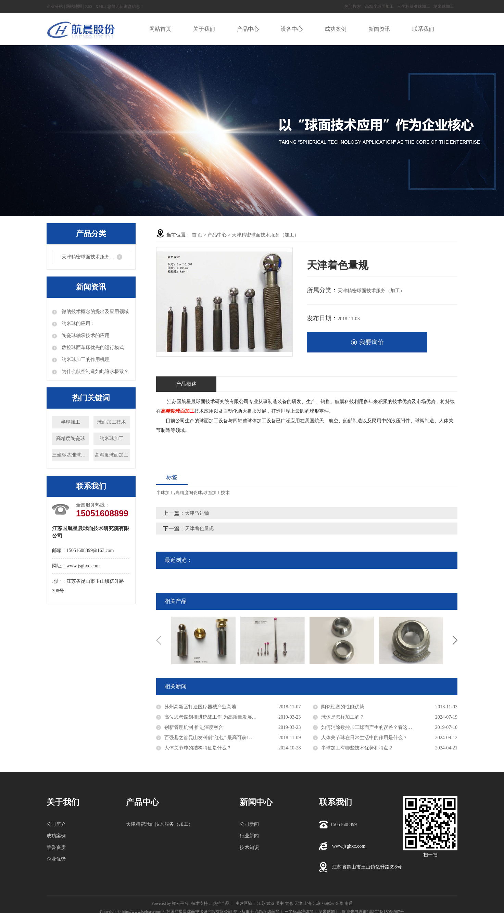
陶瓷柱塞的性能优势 (342, 706)
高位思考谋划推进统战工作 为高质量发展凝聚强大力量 (222, 717)
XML (100, 6)
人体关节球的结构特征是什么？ (197, 747)
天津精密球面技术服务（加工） (95, 256)
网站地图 (74, 6)
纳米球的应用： (77, 323)
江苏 (261, 903)
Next (455, 640)
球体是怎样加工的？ (342, 717)
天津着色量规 (199, 528)
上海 (307, 903)
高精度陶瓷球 (70, 438)
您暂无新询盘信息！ (125, 6)
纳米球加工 (443, 6)
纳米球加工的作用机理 (85, 359)
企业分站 (55, 6)
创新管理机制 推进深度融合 (193, 727)
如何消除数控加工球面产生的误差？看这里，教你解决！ (381, 727)
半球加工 (70, 422)
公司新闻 (249, 824)
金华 (339, 903)
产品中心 (217, 234)
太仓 (289, 903)
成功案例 (56, 835)
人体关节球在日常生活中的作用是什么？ (364, 737)
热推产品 (221, 903)
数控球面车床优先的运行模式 (92, 347)
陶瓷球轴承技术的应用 (85, 335)
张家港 (328, 903)
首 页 (197, 234)
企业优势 (56, 859)
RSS (88, 6)
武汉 (270, 903)
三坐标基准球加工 (413, 6)
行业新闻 (249, 835)
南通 (348, 903)
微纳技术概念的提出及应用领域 (94, 311)
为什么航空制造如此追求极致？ (94, 371)
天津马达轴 (197, 513)
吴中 (280, 903)
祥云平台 (180, 903)
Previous (158, 640)
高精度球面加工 (379, 6)
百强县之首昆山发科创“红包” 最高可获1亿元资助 (216, 737)
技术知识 (249, 847)
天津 (298, 903)
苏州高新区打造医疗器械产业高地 (200, 706)
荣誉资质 (56, 847)
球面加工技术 (111, 422)
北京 (317, 903)
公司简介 (56, 824)
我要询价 (367, 342)
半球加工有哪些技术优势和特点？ (357, 747)
